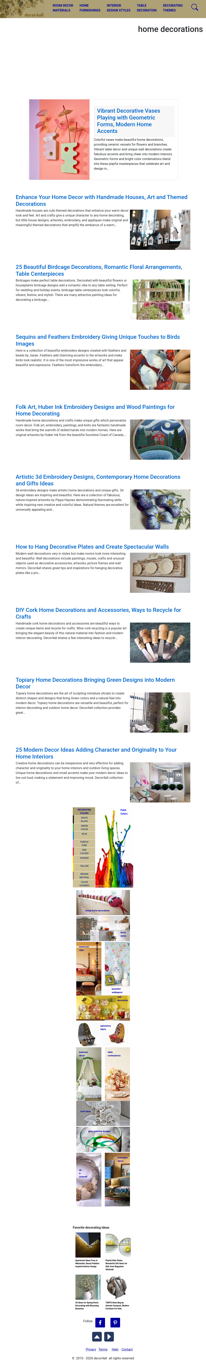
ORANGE (84, 858)
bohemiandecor (123, 1159)
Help (115, 1349)
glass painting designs (99, 1131)
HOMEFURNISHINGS (90, 8)
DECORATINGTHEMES (173, 8)
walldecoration (122, 999)
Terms (103, 1349)
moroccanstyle (84, 948)
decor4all (25, 6)
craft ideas (85, 1111)
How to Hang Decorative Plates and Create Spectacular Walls (92, 546)
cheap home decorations (97, 910)
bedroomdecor (83, 1054)
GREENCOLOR (84, 828)
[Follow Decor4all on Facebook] (100, 1323)
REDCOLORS (84, 852)
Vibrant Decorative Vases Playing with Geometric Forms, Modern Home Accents (128, 120)
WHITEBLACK (84, 820)
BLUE (84, 834)
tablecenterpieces (114, 1054)
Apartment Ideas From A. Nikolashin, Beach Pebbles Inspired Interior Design (87, 1263)
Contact (127, 1349)
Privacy (91, 1349)
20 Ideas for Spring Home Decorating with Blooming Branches (87, 1306)
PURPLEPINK (84, 844)
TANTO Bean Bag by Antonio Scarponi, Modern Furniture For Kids (117, 1306)
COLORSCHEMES (84, 884)
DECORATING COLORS (84, 812)
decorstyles (123, 934)
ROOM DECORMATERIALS (63, 8)
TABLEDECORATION (147, 8)
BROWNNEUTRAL (84, 876)
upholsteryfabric (105, 1028)
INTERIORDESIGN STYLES (118, 8)
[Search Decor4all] (195, 7)
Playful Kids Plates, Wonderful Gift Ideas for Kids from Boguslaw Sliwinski (116, 1265)
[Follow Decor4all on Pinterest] (115, 1323)
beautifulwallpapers (117, 990)
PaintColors (124, 812)
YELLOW (84, 866)
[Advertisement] (103, 69)
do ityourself (83, 1173)
